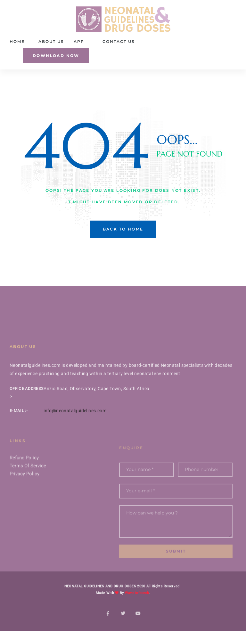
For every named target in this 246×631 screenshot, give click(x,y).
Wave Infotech (137, 600)
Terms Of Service (28, 482)
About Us (51, 41)
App (79, 41)
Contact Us (118, 41)
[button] (56, 55)
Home (17, 41)
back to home (123, 229)
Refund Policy (24, 474)
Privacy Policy (24, 490)
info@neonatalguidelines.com (75, 422)
